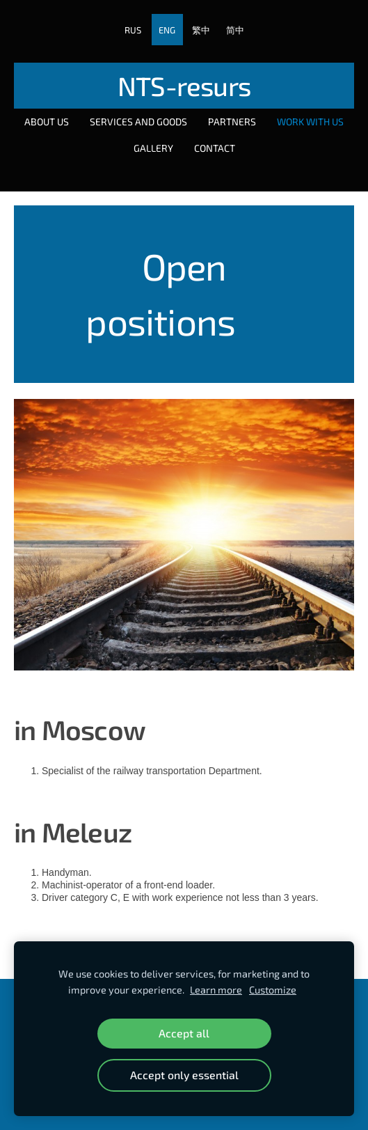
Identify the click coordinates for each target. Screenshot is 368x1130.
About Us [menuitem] (46, 121)
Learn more (216, 990)
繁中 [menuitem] (201, 30)
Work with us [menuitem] (310, 121)
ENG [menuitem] (167, 30)
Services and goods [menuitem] (138, 121)
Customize (272, 990)
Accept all (184, 1032)
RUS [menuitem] (133, 30)
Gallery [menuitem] (153, 148)
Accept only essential (184, 1074)
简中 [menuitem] (235, 30)
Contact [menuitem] (214, 148)
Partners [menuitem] (232, 121)
